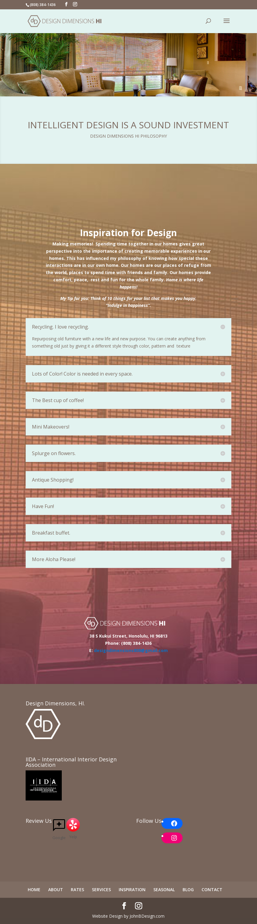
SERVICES (101, 889)
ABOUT (55, 889)
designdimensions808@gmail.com (130, 650)
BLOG (188, 889)
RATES (77, 889)
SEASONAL (164, 889)
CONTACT (212, 889)
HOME (34, 889)
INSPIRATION (132, 889)
